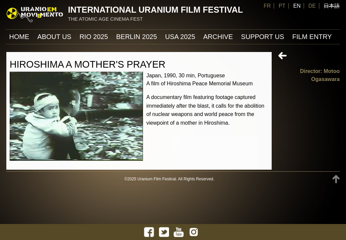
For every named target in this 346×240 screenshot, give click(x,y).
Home (19, 36)
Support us (262, 36)
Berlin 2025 (136, 36)
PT (282, 6)
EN (297, 6)
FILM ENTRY (312, 36)
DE (312, 6)
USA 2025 (180, 36)
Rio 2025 (93, 36)
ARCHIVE (218, 36)
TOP (336, 179)
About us (54, 36)
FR (267, 6)
